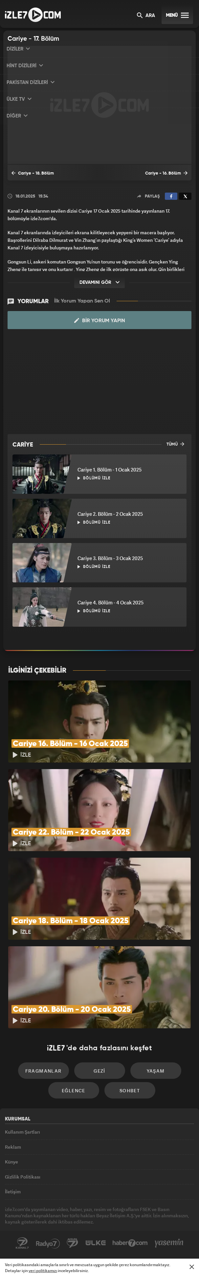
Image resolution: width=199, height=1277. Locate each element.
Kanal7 (22, 1243)
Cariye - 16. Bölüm (166, 173)
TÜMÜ (175, 444)
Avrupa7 (72, 1243)
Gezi (99, 1071)
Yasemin (169, 1243)
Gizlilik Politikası (22, 1177)
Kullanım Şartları (22, 1132)
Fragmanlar (43, 1071)
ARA (146, 15)
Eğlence (73, 1090)
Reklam (13, 1147)
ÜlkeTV (95, 1243)
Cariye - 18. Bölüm (32, 173)
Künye (11, 1162)
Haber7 (130, 1243)
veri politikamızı (43, 1270)
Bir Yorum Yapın (99, 320)
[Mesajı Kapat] (191, 1267)
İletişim (13, 1191)
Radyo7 (48, 1243)
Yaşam (156, 1071)
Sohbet (130, 1090)
